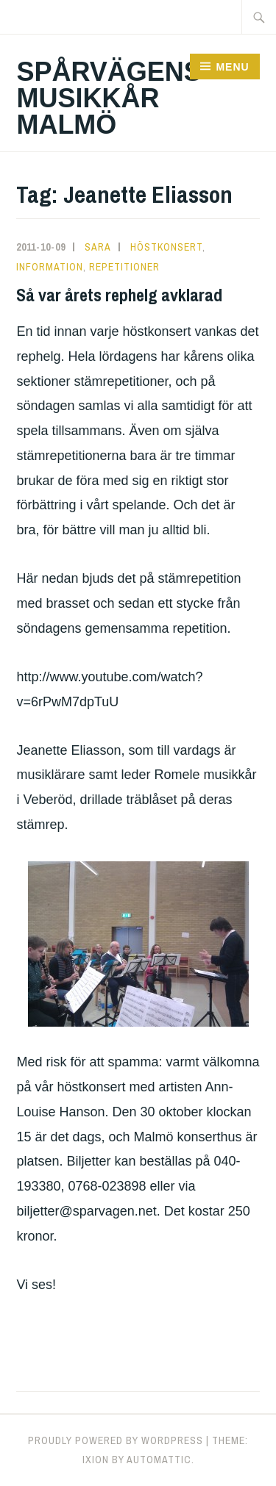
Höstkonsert (166, 247)
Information (49, 266)
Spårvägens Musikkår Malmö (108, 98)
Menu (232, 67)
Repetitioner (124, 266)
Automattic (159, 1459)
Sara (98, 247)
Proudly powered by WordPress (115, 1440)
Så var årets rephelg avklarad (119, 294)
